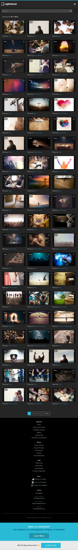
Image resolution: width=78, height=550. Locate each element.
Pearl (9, 36)
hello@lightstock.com (39, 509)
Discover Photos (39, 445)
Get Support (39, 493)
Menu (74, 4)
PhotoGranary (37, 152)
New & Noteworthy (39, 455)
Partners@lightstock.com (39, 503)
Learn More (39, 535)
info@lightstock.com (39, 498)
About (39, 424)
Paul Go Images (13, 230)
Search (70, 11)
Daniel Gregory (63, 268)
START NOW (50, 545)
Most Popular (39, 450)
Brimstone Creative (39, 346)
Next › (47, 413)
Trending (39, 453)
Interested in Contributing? (39, 438)
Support (39, 432)
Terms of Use (39, 463)
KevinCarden (62, 55)
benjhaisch (61, 230)
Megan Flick (37, 307)
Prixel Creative (37, 75)
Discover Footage (39, 448)
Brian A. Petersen (13, 171)
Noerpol (10, 326)
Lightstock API (39, 435)
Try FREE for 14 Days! (39, 430)
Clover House (12, 346)
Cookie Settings (39, 468)
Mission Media (37, 210)
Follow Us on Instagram (40, 485)
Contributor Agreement (39, 471)
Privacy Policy (39, 465)
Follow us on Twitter (40, 479)
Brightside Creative (39, 326)
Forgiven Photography (65, 326)
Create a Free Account (39, 427)
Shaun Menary (37, 55)
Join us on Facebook (40, 482)
